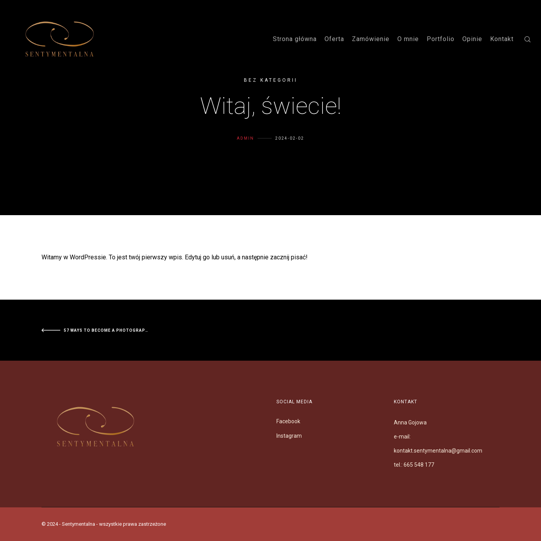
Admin (245, 153)
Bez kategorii (271, 80)
